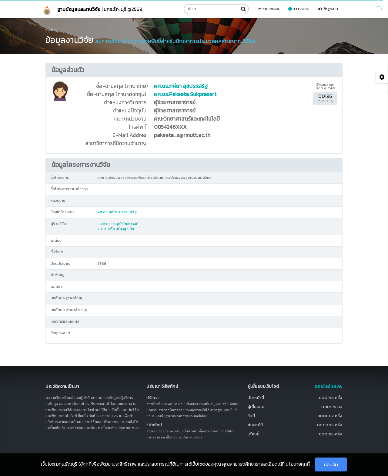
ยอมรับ (331, 464)
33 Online (298, 9)
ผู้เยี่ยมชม (256, 407)
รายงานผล (268, 9)
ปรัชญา (153, 398)
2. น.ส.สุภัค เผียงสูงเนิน (115, 229)
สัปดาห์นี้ (255, 425)
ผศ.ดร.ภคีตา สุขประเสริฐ (181, 86)
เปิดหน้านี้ (256, 398)
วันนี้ (251, 416)
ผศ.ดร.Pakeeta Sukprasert (185, 94)
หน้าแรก (51, 29)
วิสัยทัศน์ (154, 425)
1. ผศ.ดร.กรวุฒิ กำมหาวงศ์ (118, 224)
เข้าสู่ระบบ (328, 9)
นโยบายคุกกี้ (298, 464)
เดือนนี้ (254, 434)
